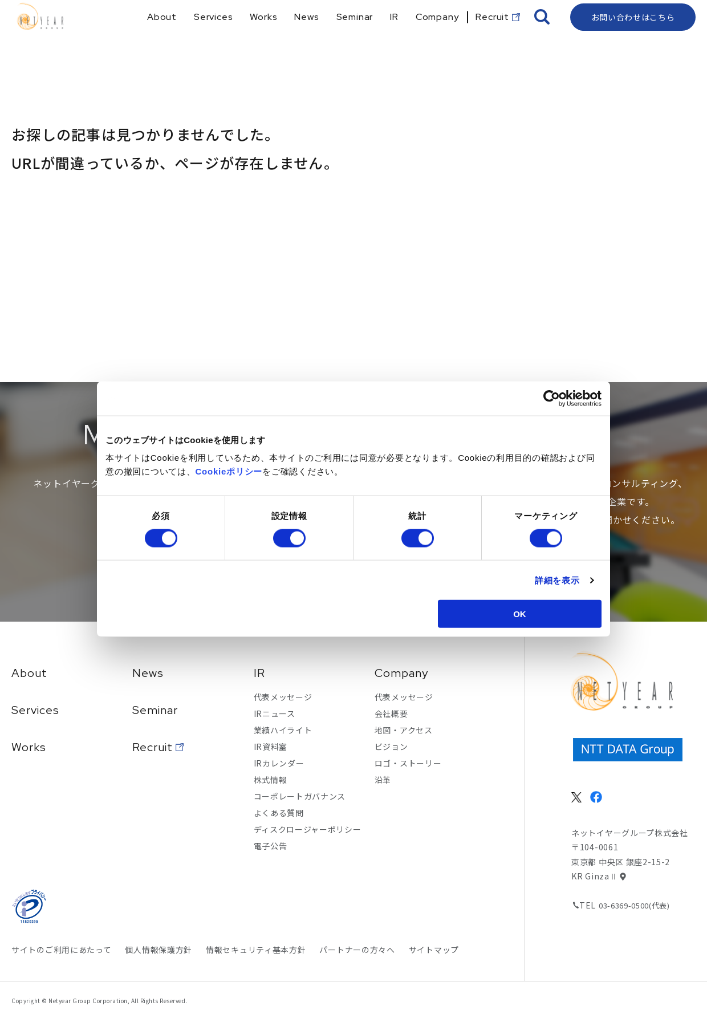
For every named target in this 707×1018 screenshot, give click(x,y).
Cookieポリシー (229, 471)
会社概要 (391, 713)
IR (259, 673)
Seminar (155, 710)
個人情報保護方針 (158, 949)
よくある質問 (279, 812)
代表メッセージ (283, 697)
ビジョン (391, 746)
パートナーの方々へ (357, 949)
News (148, 673)
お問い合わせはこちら (633, 37)
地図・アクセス (404, 730)
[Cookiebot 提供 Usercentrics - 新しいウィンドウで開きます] (552, 398)
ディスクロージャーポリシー (307, 829)
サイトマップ (434, 949)
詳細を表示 (557, 580)
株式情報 (270, 779)
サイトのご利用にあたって (61, 949)
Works (28, 747)
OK (519, 614)
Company (401, 673)
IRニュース (274, 713)
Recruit (152, 747)
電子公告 (270, 845)
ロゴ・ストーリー (408, 763)
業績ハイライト (283, 730)
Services (35, 710)
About (29, 673)
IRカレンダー (279, 763)
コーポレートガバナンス (300, 796)
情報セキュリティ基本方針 (256, 949)
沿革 (383, 779)
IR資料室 (271, 746)
